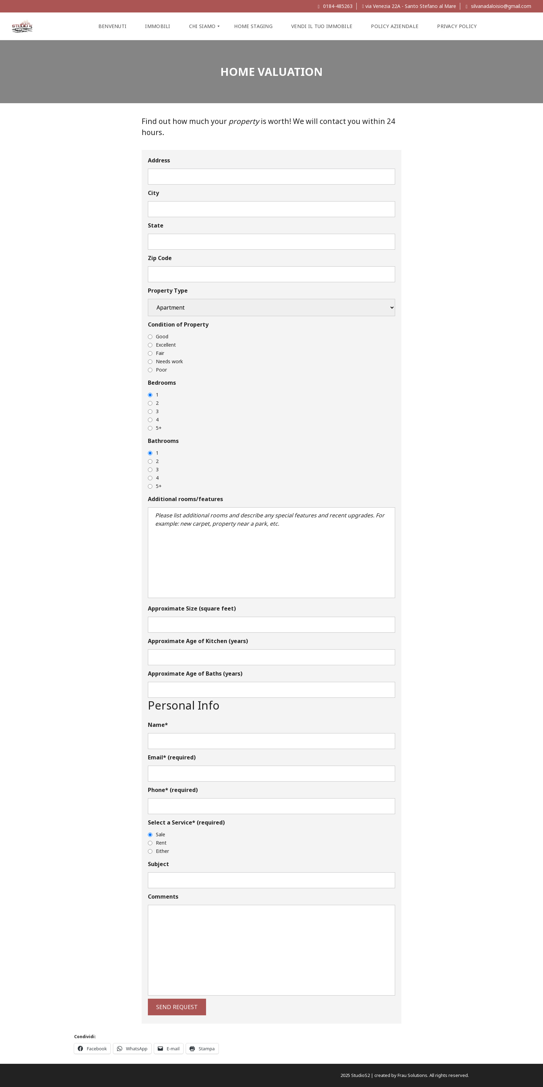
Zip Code (160, 258)
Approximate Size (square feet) (192, 608)
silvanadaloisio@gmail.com (498, 6)
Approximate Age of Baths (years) (195, 673)
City (153, 193)
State (155, 225)
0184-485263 (335, 6)
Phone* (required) (173, 790)
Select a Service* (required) (186, 822)
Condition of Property (178, 324)
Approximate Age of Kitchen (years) (198, 641)
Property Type (168, 290)
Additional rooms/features (185, 499)
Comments (163, 896)
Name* (158, 725)
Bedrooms (162, 382)
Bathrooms (163, 441)
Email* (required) (172, 757)
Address (159, 160)
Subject (158, 864)
